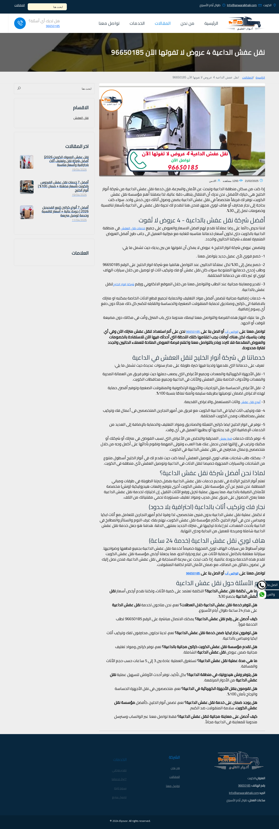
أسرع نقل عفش (251, 402)
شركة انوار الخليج (123, 284)
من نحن (188, 23)
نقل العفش (81, 117)
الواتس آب (232, 331)
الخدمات (137, 23)
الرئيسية (211, 23)
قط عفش (225, 438)
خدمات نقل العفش (133, 228)
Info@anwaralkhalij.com (242, 5)
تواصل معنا (109, 23)
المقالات (19, 5)
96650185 (53, 26)
